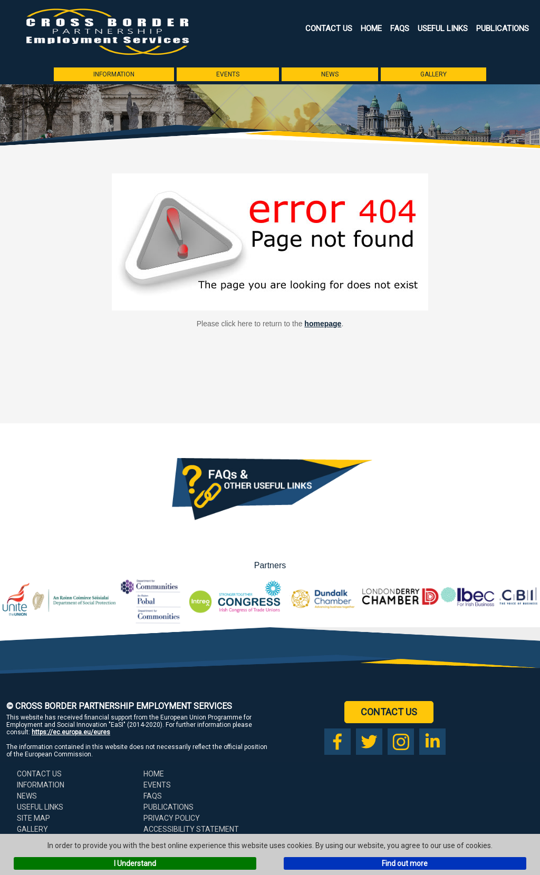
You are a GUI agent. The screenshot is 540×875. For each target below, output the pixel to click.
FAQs (399, 28)
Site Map (33, 818)
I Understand (135, 863)
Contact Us (328, 28)
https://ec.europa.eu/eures (71, 732)
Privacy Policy (171, 818)
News (330, 74)
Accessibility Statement (191, 829)
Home (371, 28)
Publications (502, 28)
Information (113, 74)
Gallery (433, 74)
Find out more (405, 863)
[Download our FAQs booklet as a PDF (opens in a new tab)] (270, 528)
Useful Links (443, 28)
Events (227, 74)
